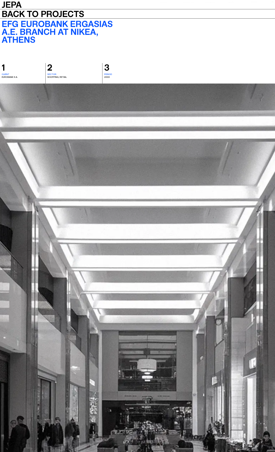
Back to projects (43, 13)
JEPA (12, 4)
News (231, 2)
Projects (188, 2)
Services (210, 2)
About (164, 2)
